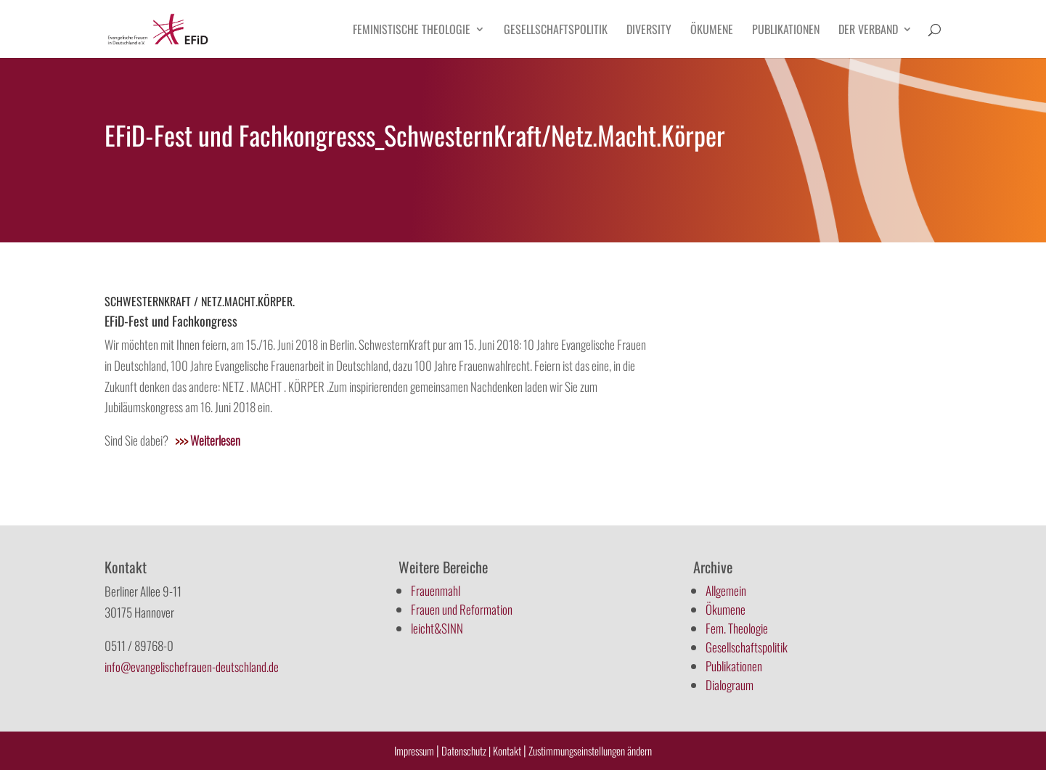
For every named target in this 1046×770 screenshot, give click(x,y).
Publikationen (786, 31)
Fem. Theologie (737, 628)
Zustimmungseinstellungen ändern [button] (590, 750)
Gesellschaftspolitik (556, 31)
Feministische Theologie (411, 31)
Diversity (648, 31)
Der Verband (868, 31)
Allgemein (726, 590)
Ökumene (711, 31)
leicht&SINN (437, 628)
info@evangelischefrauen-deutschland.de (192, 667)
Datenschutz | (466, 750)
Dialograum (729, 685)
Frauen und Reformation (461, 609)
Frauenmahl (435, 590)
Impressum (414, 750)
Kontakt (508, 750)
